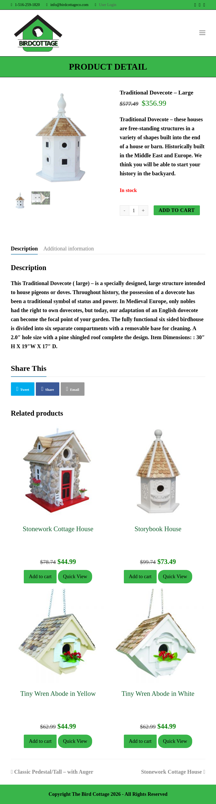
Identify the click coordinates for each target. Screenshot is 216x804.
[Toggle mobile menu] (202, 33)
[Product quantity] (134, 210)
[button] (23, 388)
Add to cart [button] (40, 576)
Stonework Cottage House (173, 772)
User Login (107, 5)
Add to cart (177, 210)
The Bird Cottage (90, 794)
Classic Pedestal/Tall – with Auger (52, 772)
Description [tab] (24, 249)
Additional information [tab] (68, 249)
